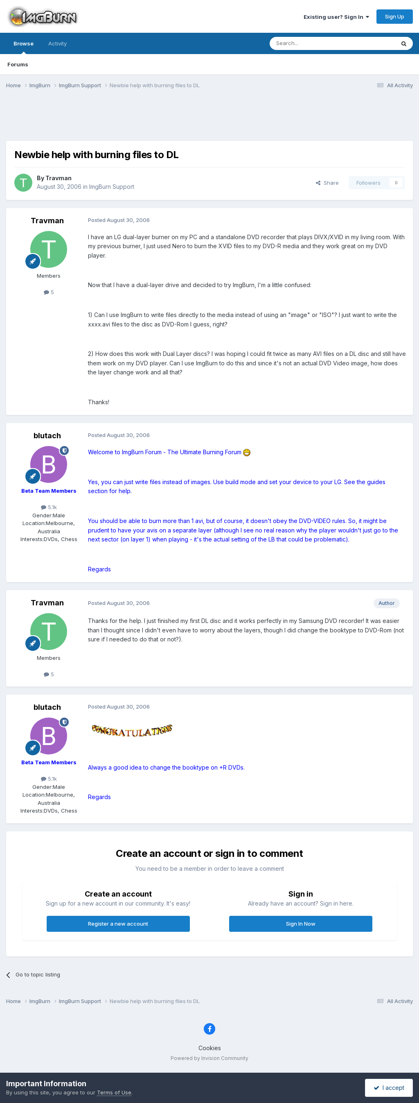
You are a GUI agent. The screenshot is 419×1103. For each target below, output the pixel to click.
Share (327, 182)
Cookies (209, 1047)
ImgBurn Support (111, 186)
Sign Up (394, 16)
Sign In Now (300, 923)
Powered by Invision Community (209, 1058)
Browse (24, 47)
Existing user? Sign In (336, 17)
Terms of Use (114, 1092)
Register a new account (118, 923)
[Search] (311, 43)
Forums (17, 64)
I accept (389, 1087)
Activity (57, 43)
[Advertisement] (209, 120)
